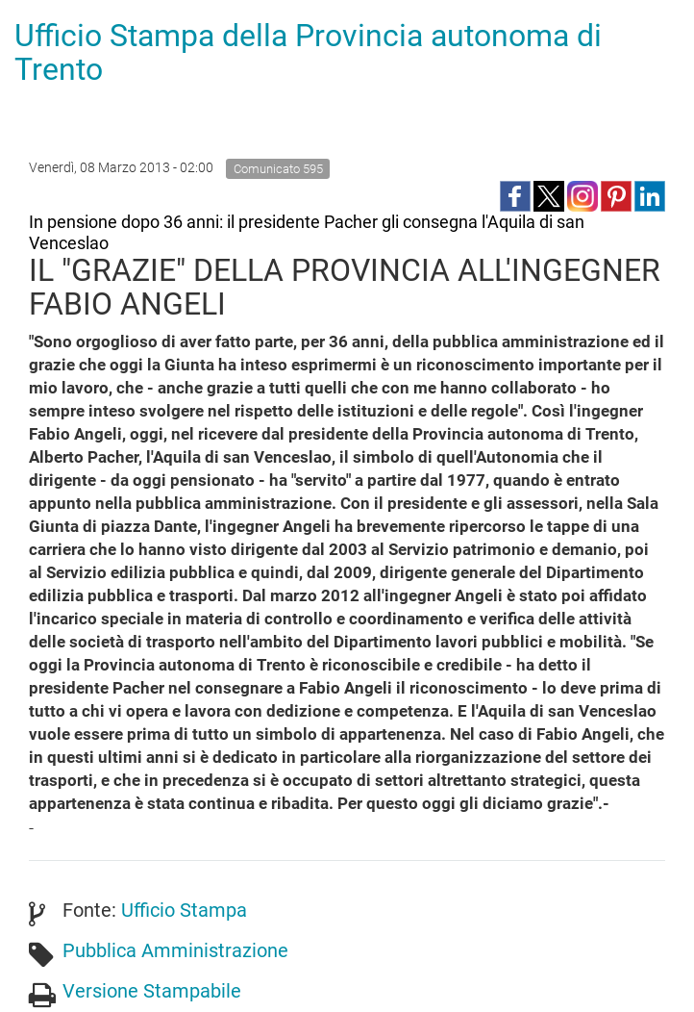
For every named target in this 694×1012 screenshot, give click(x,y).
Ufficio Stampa (184, 910)
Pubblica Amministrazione (175, 950)
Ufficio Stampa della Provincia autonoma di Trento (308, 52)
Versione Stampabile (151, 990)
